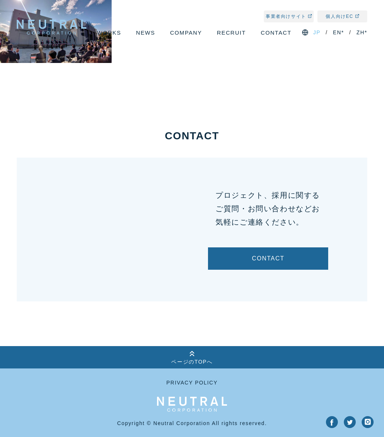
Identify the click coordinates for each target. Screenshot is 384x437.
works (109, 32)
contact (276, 32)
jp (317, 32)
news (145, 32)
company (186, 32)
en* (338, 32)
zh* (361, 32)
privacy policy (192, 383)
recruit (231, 32)
